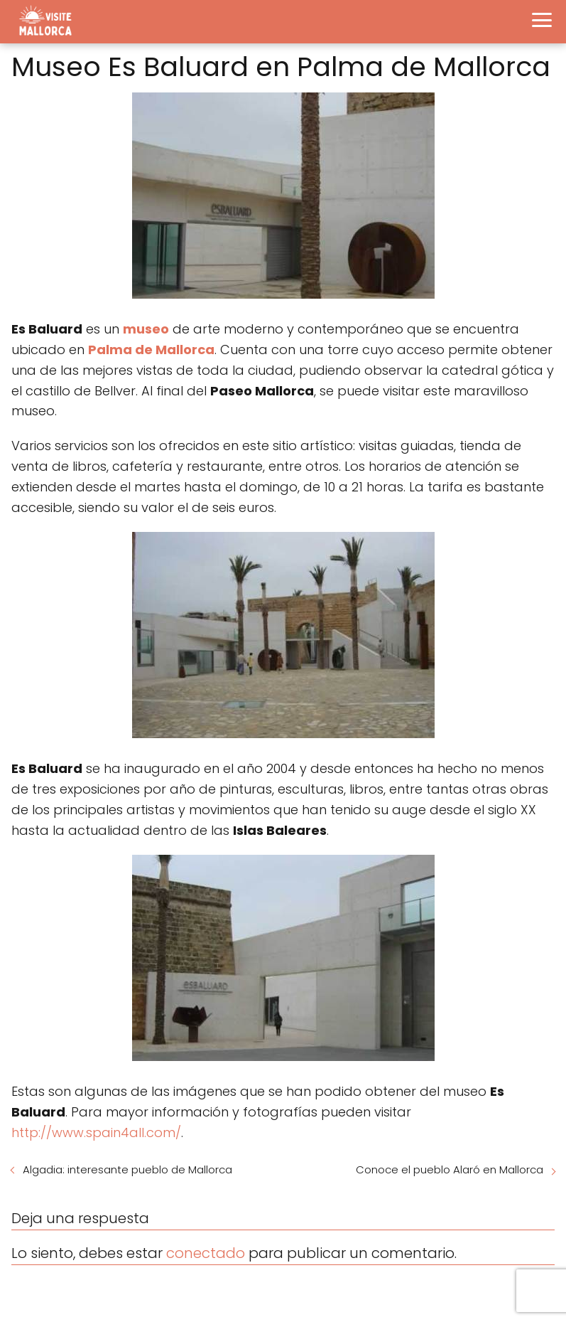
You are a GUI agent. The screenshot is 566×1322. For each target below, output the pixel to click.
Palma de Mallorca (151, 349)
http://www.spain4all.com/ (96, 1132)
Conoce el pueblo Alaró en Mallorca (449, 1169)
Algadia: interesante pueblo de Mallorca (127, 1169)
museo (146, 329)
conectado (205, 1253)
